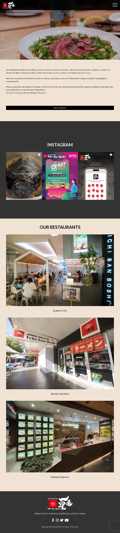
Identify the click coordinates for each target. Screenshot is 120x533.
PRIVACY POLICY (41, 513)
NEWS (83, 513)
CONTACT (74, 513)
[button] (24, 176)
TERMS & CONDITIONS (59, 513)
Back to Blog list (60, 108)
